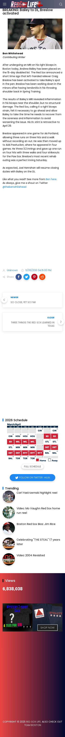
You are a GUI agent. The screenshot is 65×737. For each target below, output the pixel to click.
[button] (19, 277)
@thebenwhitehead (14, 187)
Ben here (51, 179)
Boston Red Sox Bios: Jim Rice (36, 524)
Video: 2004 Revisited (31, 555)
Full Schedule (32, 466)
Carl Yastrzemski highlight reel (37, 493)
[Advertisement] (32, 229)
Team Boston (32, 725)
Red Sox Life (33, 721)
